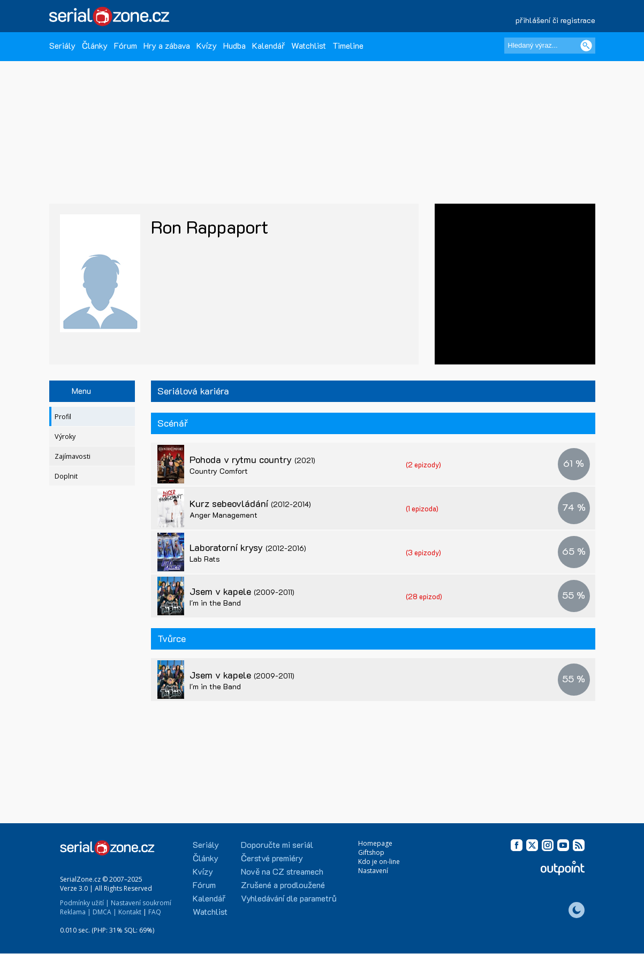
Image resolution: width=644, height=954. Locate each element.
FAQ (154, 911)
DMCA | (105, 911)
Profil (63, 416)
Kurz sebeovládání (250, 503)
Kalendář (268, 45)
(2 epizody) (423, 464)
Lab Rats (205, 559)
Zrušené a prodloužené (283, 884)
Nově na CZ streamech (282, 871)
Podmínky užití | (84, 902)
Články (95, 45)
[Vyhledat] (586, 45)
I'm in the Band (215, 603)
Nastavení (373, 870)
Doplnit (66, 476)
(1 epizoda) (422, 508)
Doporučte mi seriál (277, 844)
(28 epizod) (424, 596)
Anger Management (223, 515)
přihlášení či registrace (555, 20)
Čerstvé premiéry (272, 857)
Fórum (125, 45)
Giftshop (371, 852)
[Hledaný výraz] (549, 46)
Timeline (347, 45)
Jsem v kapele (242, 591)
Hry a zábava (166, 45)
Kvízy (206, 45)
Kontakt (129, 911)
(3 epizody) (423, 552)
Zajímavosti (72, 456)
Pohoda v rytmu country (252, 459)
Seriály (62, 45)
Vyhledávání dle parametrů (289, 898)
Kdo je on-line (379, 861)
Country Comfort (219, 471)
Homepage (375, 843)
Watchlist (308, 45)
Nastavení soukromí (141, 902)
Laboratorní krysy (248, 547)
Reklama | (75, 911)
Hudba (234, 45)
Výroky (65, 436)
